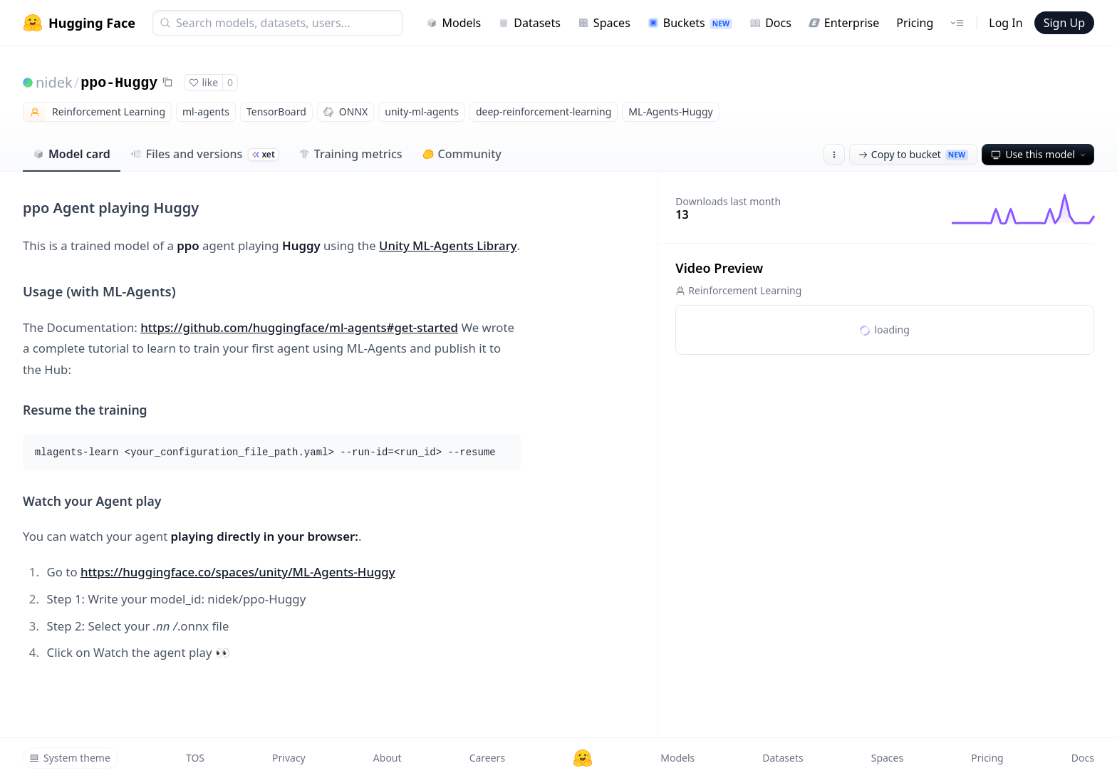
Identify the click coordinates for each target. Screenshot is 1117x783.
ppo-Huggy (118, 83)
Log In (1005, 23)
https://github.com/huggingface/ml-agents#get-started (299, 327)
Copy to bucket (913, 154)
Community (462, 154)
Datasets (529, 23)
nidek (54, 82)
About (387, 757)
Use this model (1039, 154)
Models (453, 23)
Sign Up (1064, 23)
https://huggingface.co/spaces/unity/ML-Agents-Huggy (237, 572)
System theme (69, 757)
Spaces (604, 23)
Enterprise (844, 23)
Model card (71, 154)
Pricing (914, 23)
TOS (195, 757)
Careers (487, 757)
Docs (770, 23)
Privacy (289, 757)
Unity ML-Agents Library (448, 245)
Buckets (690, 23)
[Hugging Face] (583, 758)
